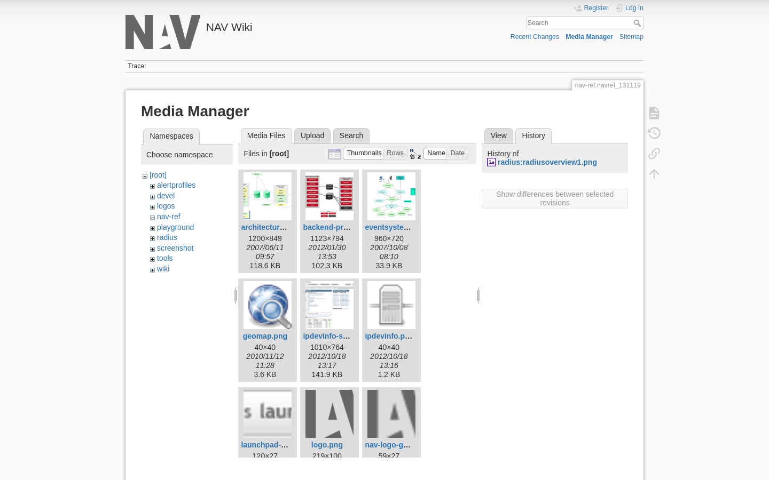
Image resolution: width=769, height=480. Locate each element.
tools (165, 258)
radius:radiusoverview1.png (547, 162)
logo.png (327, 445)
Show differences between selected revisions (555, 198)
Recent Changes (535, 37)
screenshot (175, 248)
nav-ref (169, 216)
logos (166, 206)
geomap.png (265, 336)
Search (638, 23)
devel (166, 195)
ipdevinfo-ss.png (333, 336)
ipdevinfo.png (389, 336)
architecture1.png (272, 227)
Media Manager (589, 37)
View (499, 135)
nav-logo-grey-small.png (408, 445)
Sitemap (631, 37)
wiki (163, 269)
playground (175, 227)
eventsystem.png (395, 227)
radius (167, 237)
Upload (312, 135)
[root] (158, 175)
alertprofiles (176, 185)
